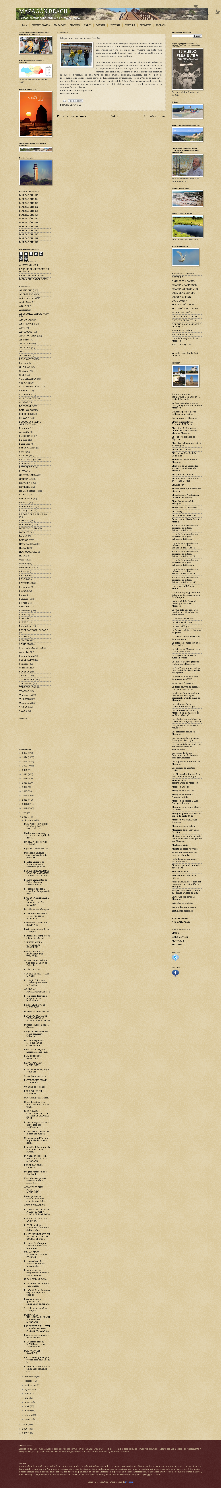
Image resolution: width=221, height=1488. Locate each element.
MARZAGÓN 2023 (28, 203)
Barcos (22, 363)
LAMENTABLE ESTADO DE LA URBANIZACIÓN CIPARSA (36, 901)
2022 (25, 766)
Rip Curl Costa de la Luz (36, 849)
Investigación (26, 510)
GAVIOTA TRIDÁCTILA (184, 320)
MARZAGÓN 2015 (28, 234)
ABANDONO (26, 290)
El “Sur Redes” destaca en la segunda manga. (37, 1132)
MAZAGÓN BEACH (43, 11)
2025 (25, 753)
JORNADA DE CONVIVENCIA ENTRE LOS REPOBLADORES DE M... (37, 1114)
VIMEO (175, 933)
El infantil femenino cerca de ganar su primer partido (37, 1292)
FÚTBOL (23, 471)
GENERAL (24, 479)
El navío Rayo (179, 485)
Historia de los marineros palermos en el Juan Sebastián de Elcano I (185, 528)
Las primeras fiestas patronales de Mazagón (183, 705)
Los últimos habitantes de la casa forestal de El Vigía (186, 775)
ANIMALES (25, 320)
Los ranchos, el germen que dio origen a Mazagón (185, 739)
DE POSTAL (25, 406)
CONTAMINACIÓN (29, 387)
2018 (24, 783)
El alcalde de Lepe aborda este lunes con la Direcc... (37, 1149)
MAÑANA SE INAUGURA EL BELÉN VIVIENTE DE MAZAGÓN (37, 1318)
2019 (24, 778)
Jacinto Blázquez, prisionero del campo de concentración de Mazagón (186, 594)
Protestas (24, 614)
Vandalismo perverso (35, 1076)
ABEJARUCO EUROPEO (184, 273)
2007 (25, 1433)
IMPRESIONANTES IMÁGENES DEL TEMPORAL (34, 953)
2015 (24, 795)
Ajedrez (23, 310)
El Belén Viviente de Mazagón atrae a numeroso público (34, 864)
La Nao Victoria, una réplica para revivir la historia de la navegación (186, 670)
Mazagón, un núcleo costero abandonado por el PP (35, 855)
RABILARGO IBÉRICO (183, 330)
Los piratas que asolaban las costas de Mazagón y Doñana (186, 720)
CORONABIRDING (181, 297)
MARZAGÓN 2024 (29, 199)
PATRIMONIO (26, 583)
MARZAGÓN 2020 (29, 215)
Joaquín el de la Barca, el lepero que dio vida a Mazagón (184, 603)
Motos (22, 536)
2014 (25, 800)
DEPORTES (145, 25)
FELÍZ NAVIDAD (32, 969)
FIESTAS (24, 455)
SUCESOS (160, 25)
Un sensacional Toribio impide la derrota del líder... (36, 1140)
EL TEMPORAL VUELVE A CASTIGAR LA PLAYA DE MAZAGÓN (37, 1212)
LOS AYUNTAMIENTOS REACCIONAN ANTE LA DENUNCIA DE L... (36, 873)
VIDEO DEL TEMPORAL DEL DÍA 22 (36, 923)
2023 (25, 761)
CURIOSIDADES (27, 398)
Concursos (24, 383)
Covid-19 (23, 391)
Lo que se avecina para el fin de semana (36, 1336)
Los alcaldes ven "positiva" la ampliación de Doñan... (37, 1301)
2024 (25, 757)
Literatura (24, 520)
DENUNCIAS (26, 410)
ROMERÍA (24, 640)
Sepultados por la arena (184, 907)
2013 (24, 804)
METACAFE (178, 941)
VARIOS (23, 707)
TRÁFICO (24, 691)
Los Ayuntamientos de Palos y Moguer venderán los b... (35, 882)
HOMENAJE (25, 487)
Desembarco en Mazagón (184, 418)
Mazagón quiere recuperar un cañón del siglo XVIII (186, 814)
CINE (22, 375)
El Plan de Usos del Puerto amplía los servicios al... (37, 1368)
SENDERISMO (26, 660)
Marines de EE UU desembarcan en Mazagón (185, 781)
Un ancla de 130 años (34, 1087)
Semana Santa (26, 656)
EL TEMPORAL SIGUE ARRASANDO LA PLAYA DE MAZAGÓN (37, 1018)
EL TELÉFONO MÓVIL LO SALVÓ (35, 1081)
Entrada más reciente (72, 116)
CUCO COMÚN (179, 301)
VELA (22, 711)
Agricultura (25, 302)
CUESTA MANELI (28, 265)
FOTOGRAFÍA (26, 467)
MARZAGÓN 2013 (28, 242)
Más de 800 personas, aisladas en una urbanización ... (35, 1042)
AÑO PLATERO (27, 324)
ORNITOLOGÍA (27, 567)
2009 (25, 1425)
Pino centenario (180, 871)
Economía (24, 428)
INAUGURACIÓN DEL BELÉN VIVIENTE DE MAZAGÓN (36, 1158)
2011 (24, 813)
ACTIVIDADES (27, 294)
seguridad (24, 652)
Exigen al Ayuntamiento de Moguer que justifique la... (36, 1124)
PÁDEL (23, 571)
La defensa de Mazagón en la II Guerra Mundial (186, 650)
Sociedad (23, 664)
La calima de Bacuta (182, 622)
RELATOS (24, 636)
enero (28, 1419)
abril (27, 1406)
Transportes (25, 695)
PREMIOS (24, 607)
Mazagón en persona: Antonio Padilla (182, 796)
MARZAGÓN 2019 (28, 219)
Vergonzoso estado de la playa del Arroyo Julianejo (36, 1033)
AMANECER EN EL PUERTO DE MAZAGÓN (34, 1189)
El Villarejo (177, 511)
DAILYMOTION (180, 937)
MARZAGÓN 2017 (28, 226)
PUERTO (23, 622)
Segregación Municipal (31, 648)
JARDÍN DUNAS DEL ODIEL (33, 279)
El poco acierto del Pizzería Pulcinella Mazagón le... (34, 1263)
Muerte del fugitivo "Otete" (185, 849)
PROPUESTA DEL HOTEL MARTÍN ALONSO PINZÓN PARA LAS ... (37, 1328)
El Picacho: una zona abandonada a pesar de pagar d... (37, 891)
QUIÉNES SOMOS (41, 25)
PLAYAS (23, 599)
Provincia (24, 618)
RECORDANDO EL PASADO (33, 630)
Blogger (129, 1482)
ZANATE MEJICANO (182, 345)
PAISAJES (24, 575)
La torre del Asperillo (183, 683)
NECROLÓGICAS (28, 552)
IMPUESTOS (26, 499)
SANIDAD (24, 644)
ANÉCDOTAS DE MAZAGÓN (34, 314)
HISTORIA (115, 25)
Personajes (24, 587)
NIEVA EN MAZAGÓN (35, 1279)
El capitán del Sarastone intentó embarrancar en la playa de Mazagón (185, 430)
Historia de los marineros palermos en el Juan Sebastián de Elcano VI (185, 571)
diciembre (30, 820)
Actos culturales (27, 298)
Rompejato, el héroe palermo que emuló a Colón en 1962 (186, 891)
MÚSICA (24, 540)
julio (27, 1393)
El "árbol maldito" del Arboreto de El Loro (182, 423)
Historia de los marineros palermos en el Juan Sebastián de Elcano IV (185, 554)
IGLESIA (23, 495)
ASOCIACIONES (28, 336)
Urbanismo (25, 703)
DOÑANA (100, 25)
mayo (28, 1402)
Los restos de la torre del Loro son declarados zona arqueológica (186, 746)
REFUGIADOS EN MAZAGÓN (33, 1064)
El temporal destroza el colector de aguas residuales (35, 916)
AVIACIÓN (25, 347)
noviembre (30, 1377)
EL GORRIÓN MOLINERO (185, 309)
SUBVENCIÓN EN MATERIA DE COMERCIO (33, 944)
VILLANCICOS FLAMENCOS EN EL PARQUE (36, 1254)
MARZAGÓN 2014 (28, 238)
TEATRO (23, 675)
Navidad (23, 548)
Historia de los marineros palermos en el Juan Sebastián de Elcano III (185, 545)
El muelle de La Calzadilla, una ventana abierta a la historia (185, 468)
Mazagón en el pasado (183, 791)
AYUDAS (24, 355)
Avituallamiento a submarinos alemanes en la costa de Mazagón (186, 396)
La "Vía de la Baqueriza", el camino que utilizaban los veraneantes (185, 612)
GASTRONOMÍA (28, 475)
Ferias (22, 452)
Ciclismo (23, 371)
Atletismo (24, 340)
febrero (28, 1415)
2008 (25, 1429)
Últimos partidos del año (36, 1011)
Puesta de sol (25, 626)
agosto (28, 1389)
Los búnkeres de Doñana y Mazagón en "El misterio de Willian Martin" (185, 712)
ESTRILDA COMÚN (182, 312)
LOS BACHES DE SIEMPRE (33, 1092)
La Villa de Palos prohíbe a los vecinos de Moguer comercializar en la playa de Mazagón (186, 696)
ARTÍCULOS (25, 332)
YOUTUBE (177, 945)
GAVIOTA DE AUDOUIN (184, 316)
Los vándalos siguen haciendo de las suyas (36, 1050)
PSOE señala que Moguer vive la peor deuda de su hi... (37, 1359)
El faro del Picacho (181, 449)
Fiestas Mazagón (27, 459)
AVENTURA (25, 343)
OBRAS (23, 560)
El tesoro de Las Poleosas (184, 507)
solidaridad (25, 668)
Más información (69, 93)
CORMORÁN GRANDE (183, 293)
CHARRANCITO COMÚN (185, 289)
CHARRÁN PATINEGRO (184, 285)
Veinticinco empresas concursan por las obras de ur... (35, 1180)
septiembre (31, 1385)
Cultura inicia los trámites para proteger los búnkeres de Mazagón (187, 405)
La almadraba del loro (183, 618)
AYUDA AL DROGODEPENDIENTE (37, 990)
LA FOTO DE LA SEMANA (33, 514)
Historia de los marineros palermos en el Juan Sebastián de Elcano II (185, 536)
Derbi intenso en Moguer (36, 909)
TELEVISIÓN (26, 683)
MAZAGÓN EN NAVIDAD (32, 1352)
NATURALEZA (27, 544)
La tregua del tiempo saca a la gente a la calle (37, 937)
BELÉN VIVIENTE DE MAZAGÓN (34, 1006)
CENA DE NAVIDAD (34, 1205)
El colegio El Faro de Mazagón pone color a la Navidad (36, 982)
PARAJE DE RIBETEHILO (32, 275)
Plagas (22, 595)
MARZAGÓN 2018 (28, 223)
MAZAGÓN (60, 25)
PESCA (23, 591)
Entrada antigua (155, 116)
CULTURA (130, 25)
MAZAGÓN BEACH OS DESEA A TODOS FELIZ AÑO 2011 (36, 826)
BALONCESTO (27, 359)
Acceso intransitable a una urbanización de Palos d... (35, 962)
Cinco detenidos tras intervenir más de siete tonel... (36, 1104)
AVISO (22, 351)
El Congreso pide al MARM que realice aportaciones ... (34, 1344)
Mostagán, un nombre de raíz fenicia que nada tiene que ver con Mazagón (187, 838)
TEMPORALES (27, 687)
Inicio (24, 25)
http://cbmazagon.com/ (81, 90)
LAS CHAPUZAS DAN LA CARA (36, 1220)
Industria (24, 502)
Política (23, 603)
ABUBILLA (177, 277)
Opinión (23, 563)
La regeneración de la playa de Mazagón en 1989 (186, 678)
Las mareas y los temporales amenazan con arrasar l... (36, 1272)
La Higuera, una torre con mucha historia (184, 656)
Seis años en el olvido (183, 903)
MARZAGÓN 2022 (28, 207)
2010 (25, 817)
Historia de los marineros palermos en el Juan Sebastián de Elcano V (185, 562)
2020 (25, 774)
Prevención (25, 611)
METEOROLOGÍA (28, 528)
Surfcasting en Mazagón (36, 1098)
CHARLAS (24, 367)
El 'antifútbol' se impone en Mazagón (36, 1284)
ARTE (22, 328)
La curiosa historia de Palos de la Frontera (186, 637)
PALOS (87, 25)
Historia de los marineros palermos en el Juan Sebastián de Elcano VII (185, 580)
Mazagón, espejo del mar (184, 826)
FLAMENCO (25, 463)
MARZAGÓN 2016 (28, 230)
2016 (24, 791)
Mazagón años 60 (181, 787)
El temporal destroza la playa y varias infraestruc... (35, 998)
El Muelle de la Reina (182, 474)
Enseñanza (24, 444)
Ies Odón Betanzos (28, 491)
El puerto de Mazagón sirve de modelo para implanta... (35, 1245)
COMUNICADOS (28, 379)
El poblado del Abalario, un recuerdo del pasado (186, 496)
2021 (24, 770)
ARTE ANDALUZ (181, 922)
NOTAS (23, 556)
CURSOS (23, 402)
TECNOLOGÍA (26, 679)
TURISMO (24, 699)
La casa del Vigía (180, 626)
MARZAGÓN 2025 (28, 195)
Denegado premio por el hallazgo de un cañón (184, 413)
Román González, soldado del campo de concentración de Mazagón (186, 884)
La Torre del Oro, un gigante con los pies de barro (186, 688)
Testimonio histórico (182, 911)
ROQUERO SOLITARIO (183, 334)
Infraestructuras (27, 506)
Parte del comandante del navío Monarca (184, 860)
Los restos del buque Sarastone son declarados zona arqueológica (185, 755)
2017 (24, 787)
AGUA (22, 306)
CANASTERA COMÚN (183, 281)
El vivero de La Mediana (184, 515)
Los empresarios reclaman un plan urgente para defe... (34, 1198)
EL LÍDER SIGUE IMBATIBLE (32, 1057)
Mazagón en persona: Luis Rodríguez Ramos (185, 802)
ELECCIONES (26, 436)
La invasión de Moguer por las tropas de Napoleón (185, 663)
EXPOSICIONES (27, 448)
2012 (24, 808)
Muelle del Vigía (180, 845)
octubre (29, 1381)
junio (27, 1398)
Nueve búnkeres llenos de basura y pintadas (184, 854)
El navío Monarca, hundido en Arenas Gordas (185, 479)
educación (24, 432)
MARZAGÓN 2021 (28, 211)
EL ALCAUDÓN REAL (183, 305)
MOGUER (75, 25)
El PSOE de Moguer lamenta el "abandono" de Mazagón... (36, 1227)
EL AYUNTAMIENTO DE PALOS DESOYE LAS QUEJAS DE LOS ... (37, 1236)
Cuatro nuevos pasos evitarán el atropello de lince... (37, 835)
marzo (28, 1411)
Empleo (23, 440)
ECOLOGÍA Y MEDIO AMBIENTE (30, 423)
